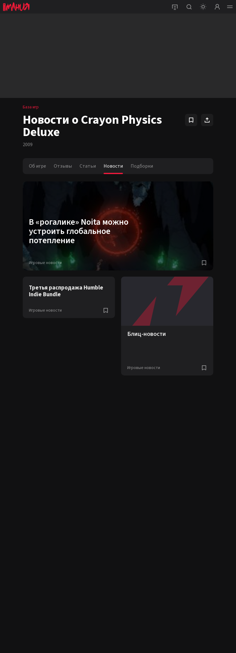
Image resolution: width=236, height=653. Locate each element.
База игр (31, 107)
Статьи (88, 166)
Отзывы (63, 166)
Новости (113, 166)
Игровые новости (45, 263)
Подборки (142, 166)
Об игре (37, 166)
